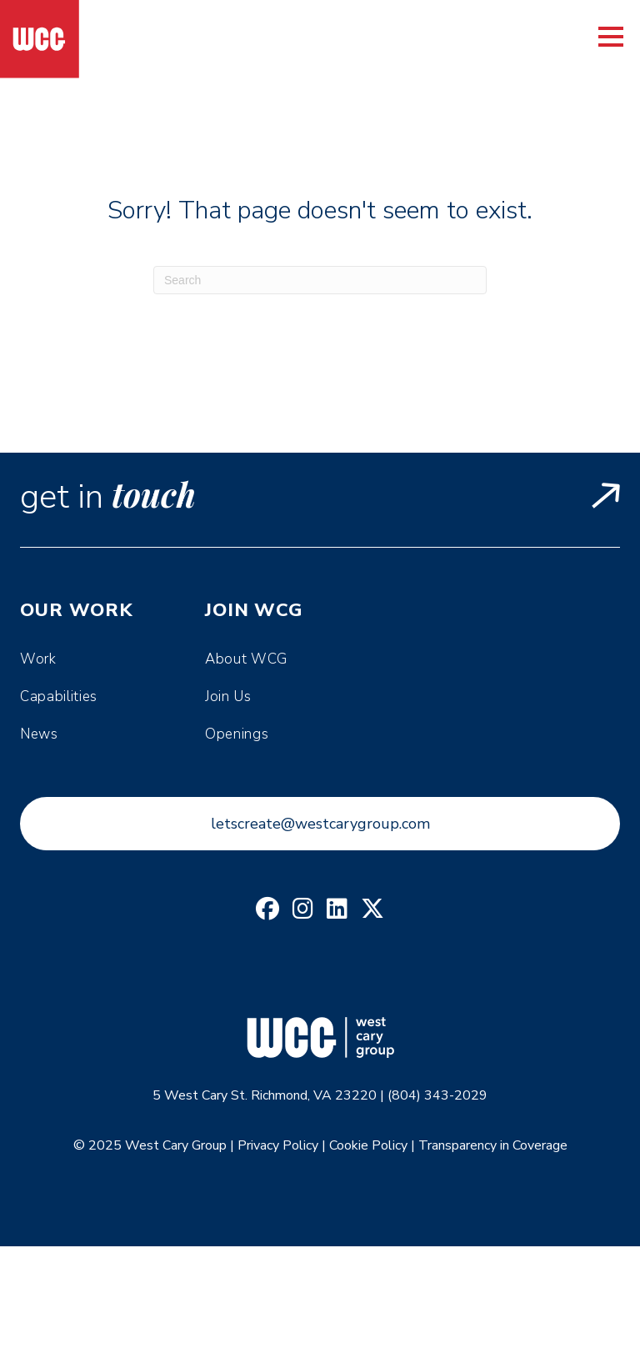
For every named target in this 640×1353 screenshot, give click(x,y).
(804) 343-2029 (438, 1095)
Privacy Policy (278, 1145)
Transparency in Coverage (493, 1145)
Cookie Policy (368, 1145)
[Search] (320, 280)
